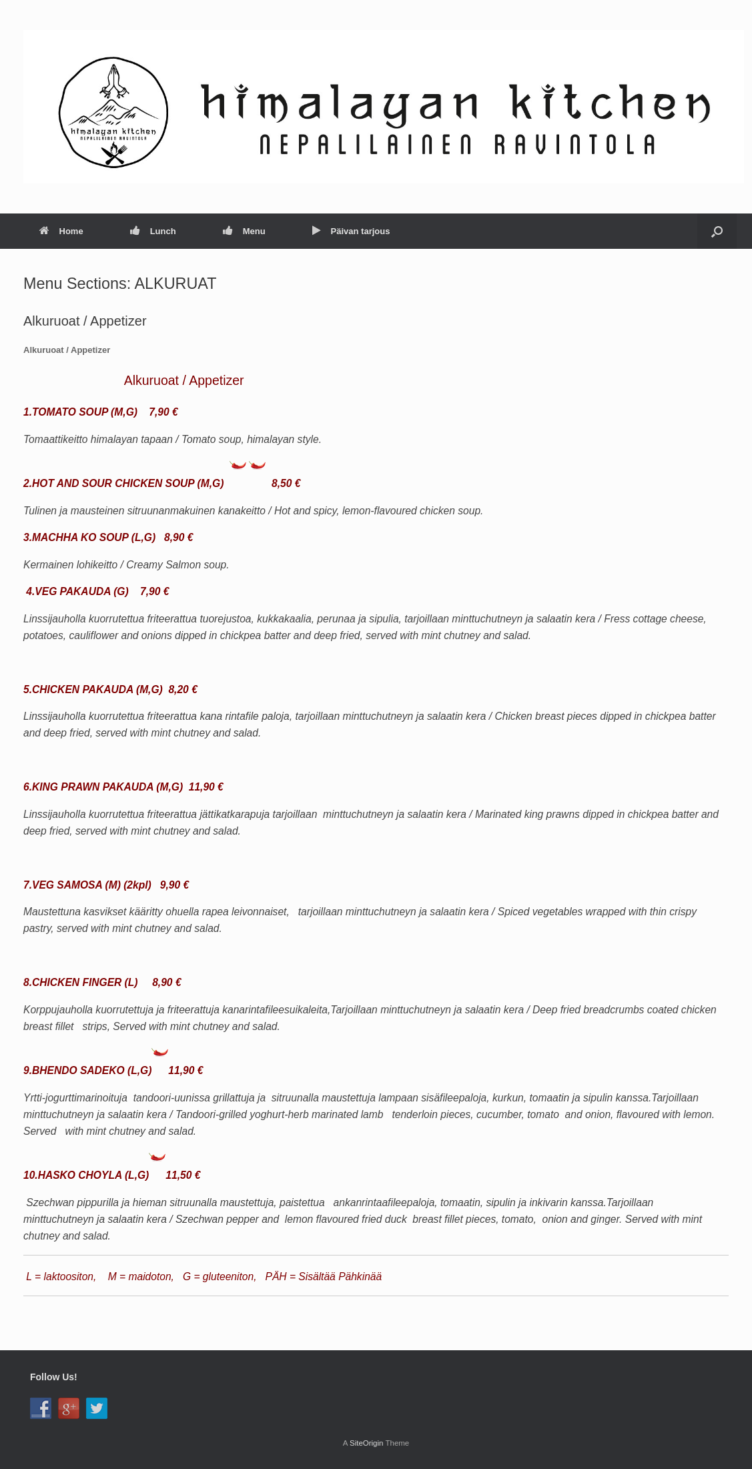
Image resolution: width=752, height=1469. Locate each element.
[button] (717, 231)
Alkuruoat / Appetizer (85, 321)
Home (61, 231)
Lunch (153, 231)
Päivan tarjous (351, 231)
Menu (244, 231)
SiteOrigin (367, 1443)
